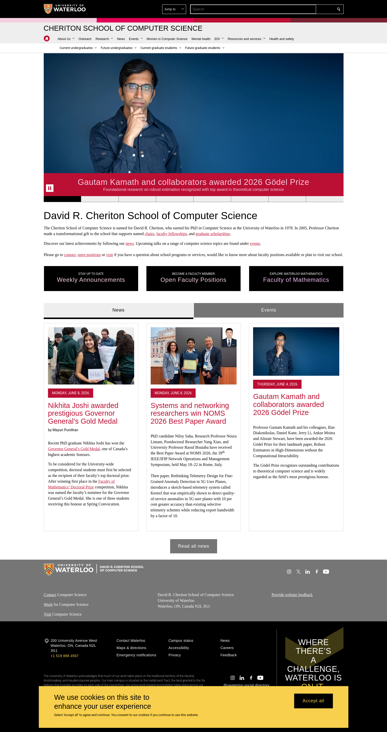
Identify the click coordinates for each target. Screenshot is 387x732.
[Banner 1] (62, 199)
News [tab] (118, 310)
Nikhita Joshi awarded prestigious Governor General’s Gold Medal (83, 413)
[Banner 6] (249, 199)
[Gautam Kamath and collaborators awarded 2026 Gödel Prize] (296, 351)
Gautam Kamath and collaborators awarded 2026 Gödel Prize (288, 404)
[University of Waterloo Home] (65, 9)
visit (109, 255)
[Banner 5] (212, 199)
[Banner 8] (324, 199)
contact (69, 255)
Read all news (193, 546)
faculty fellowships (171, 234)
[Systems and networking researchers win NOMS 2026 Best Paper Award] (193, 356)
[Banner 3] (137, 199)
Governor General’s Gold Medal (74, 449)
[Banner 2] (99, 199)
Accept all (313, 701)
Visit (47, 614)
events (255, 243)
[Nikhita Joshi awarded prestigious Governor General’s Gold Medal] (91, 356)
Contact (50, 595)
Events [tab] (268, 310)
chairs (149, 234)
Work (48, 604)
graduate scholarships (212, 234)
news (129, 243)
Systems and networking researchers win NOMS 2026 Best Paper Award (189, 413)
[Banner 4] (174, 199)
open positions (89, 255)
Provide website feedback (292, 595)
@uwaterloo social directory (246, 685)
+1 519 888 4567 (65, 656)
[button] (302, 9)
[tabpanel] (194, 436)
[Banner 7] (287, 199)
